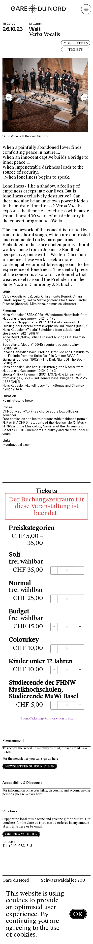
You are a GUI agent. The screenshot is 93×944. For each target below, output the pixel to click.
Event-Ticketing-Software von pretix (46, 718)
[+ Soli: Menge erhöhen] (80, 570)
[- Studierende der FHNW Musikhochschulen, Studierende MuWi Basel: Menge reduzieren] (54, 705)
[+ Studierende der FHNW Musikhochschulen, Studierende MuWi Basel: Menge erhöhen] (80, 705)
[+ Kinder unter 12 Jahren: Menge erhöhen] (80, 670)
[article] (46, 608)
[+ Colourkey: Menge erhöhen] (80, 648)
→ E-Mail (8, 842)
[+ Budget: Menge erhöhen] (80, 627)
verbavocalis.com (18, 445)
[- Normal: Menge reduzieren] (54, 599)
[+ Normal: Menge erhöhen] (80, 599)
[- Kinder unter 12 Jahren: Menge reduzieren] (54, 670)
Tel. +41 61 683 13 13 (17, 846)
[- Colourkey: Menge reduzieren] (54, 648)
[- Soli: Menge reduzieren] (54, 570)
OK (78, 914)
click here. (36, 794)
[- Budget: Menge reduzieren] (54, 627)
